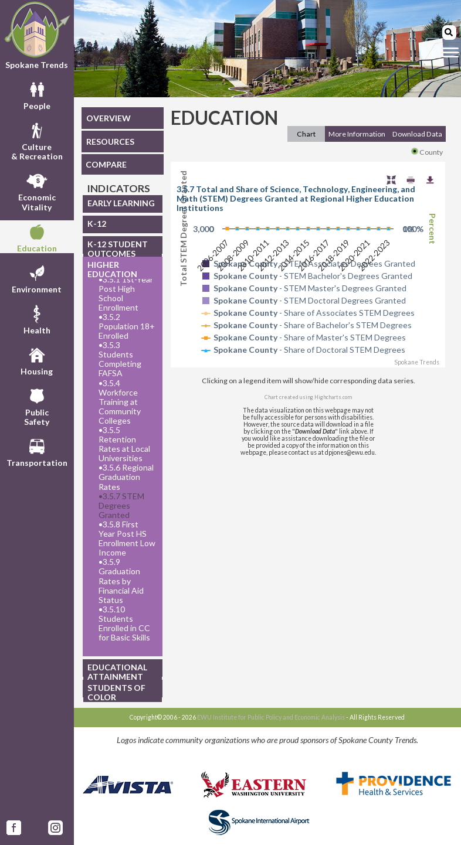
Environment (37, 277)
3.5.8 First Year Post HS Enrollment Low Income (127, 538)
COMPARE (106, 164)
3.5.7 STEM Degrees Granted (121, 506)
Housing (37, 359)
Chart (306, 134)
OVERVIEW (108, 118)
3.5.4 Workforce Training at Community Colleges (120, 402)
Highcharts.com (333, 397)
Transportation (36, 451)
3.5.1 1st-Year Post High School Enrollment (126, 293)
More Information (356, 134)
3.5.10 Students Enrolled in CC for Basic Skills (124, 623)
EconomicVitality (37, 190)
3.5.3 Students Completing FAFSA (120, 359)
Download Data (417, 134)
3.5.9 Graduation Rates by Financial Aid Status (121, 580)
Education (37, 236)
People (36, 94)
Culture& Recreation (37, 140)
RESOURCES (110, 141)
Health (36, 318)
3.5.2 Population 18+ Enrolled (127, 326)
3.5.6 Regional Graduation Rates (126, 477)
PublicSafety (36, 405)
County (427, 152)
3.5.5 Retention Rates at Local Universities (124, 444)
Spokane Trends (37, 35)
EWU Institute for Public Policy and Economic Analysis (271, 717)
